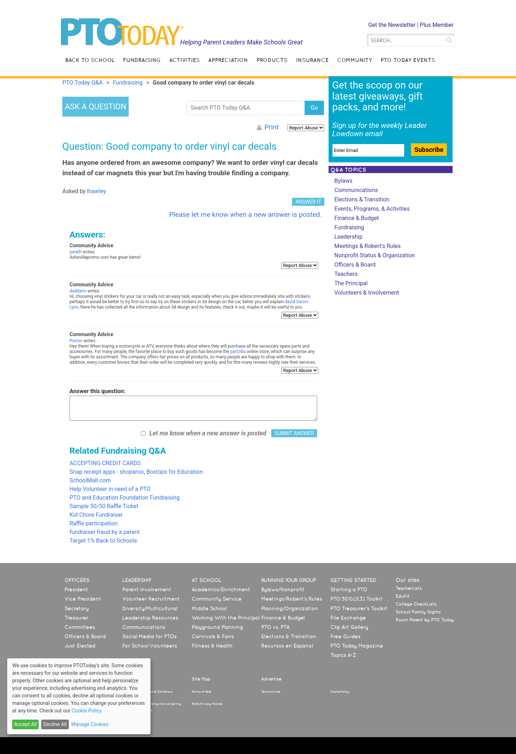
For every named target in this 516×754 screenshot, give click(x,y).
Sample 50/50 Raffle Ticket (104, 506)
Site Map (201, 679)
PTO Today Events (408, 60)
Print (271, 127)
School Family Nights (418, 612)
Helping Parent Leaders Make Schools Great (241, 42)
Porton (76, 340)
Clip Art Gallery (349, 627)
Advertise (271, 679)
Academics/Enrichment (221, 589)
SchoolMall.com (90, 480)
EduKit (403, 596)
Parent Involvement (146, 589)
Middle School (209, 608)
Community (354, 60)
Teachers (346, 274)
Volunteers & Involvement (366, 292)
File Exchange (348, 618)
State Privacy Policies (207, 704)
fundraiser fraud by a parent (105, 532)
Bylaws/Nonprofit (283, 589)
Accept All (25, 724)
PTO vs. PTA (275, 627)
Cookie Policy (339, 691)
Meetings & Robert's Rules (367, 246)
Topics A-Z (343, 655)
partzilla (237, 351)
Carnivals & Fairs (213, 636)
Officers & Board (355, 264)
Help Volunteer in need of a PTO (110, 489)
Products (272, 60)
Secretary (76, 608)
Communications (356, 190)
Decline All (55, 724)
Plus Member (437, 25)
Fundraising (142, 60)
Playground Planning (217, 627)
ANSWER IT (308, 202)
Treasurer (76, 618)
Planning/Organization (289, 608)
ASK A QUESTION (95, 106)
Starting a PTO (348, 589)
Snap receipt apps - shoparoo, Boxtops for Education (136, 471)
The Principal (351, 283)
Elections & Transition (362, 199)
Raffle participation (94, 523)
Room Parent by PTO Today (425, 619)
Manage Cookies (90, 724)
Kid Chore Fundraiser (96, 514)
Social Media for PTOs (149, 636)
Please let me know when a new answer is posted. (245, 214)
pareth (76, 251)
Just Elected (79, 646)
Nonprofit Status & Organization (374, 255)
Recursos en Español (287, 646)
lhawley (96, 191)
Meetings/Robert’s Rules (291, 599)
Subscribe (428, 149)
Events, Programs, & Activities (372, 208)
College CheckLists (416, 604)
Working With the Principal (225, 618)
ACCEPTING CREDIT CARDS (105, 463)
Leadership (348, 236)
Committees (79, 627)
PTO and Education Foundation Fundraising (125, 497)
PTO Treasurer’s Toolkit (358, 608)
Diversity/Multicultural (149, 608)
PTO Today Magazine (356, 646)
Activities (184, 60)
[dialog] (78, 696)
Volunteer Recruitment (151, 599)
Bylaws (343, 180)
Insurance (312, 60)
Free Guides (345, 636)
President (76, 589)
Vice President (82, 599)
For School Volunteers (149, 646)
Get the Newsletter (392, 25)
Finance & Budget (356, 218)
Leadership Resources (150, 618)
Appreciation (228, 60)
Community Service (217, 599)
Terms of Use (270, 691)
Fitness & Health (212, 646)
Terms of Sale (201, 691)
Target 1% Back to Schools (103, 540)
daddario (78, 291)
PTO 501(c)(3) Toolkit (356, 599)
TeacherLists (409, 588)
